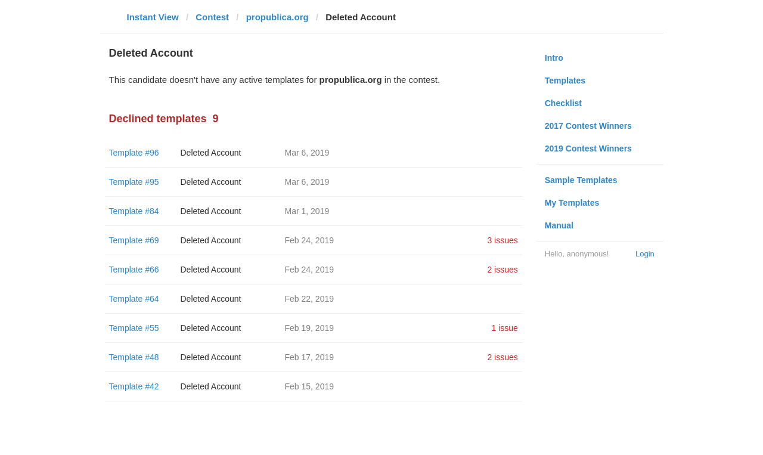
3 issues (502, 240)
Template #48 (134, 357)
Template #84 (134, 211)
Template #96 (134, 152)
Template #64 (134, 299)
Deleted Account (211, 152)
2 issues (502, 269)
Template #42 (134, 386)
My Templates (572, 203)
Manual (559, 225)
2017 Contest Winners (588, 126)
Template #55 (134, 328)
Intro (554, 58)
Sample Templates (581, 180)
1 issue (504, 328)
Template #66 (134, 269)
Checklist (563, 103)
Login (645, 253)
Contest (212, 17)
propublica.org (277, 17)
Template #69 (134, 240)
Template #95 (134, 182)
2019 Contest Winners (588, 148)
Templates (565, 80)
